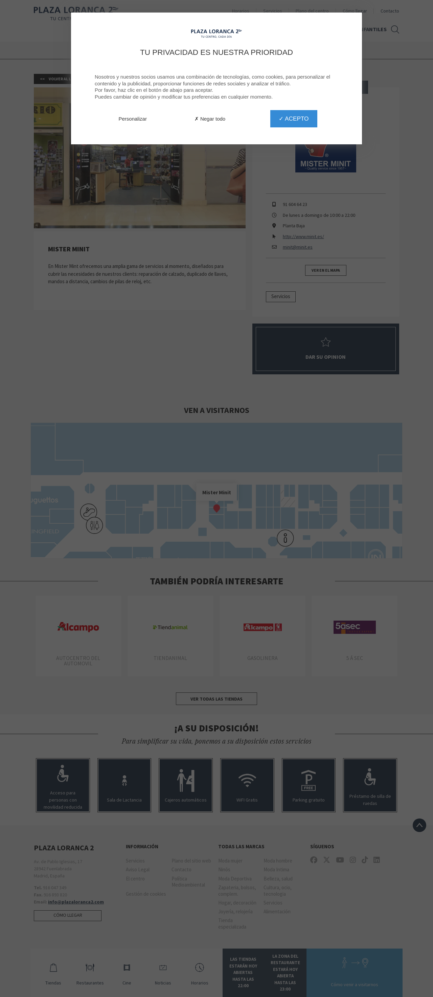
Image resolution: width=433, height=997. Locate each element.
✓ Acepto (294, 118)
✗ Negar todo (210, 119)
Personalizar (133, 119)
